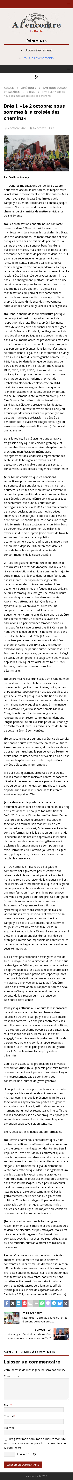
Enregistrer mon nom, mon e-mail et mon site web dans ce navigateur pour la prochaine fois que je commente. (35, 1443)
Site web (9, 1428)
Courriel (9, 1416)
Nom (7, 1405)
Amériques (28, 88)
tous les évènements (39, 58)
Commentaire (12, 1376)
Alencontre (40, 128)
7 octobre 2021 (17, 128)
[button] (67, 4)
